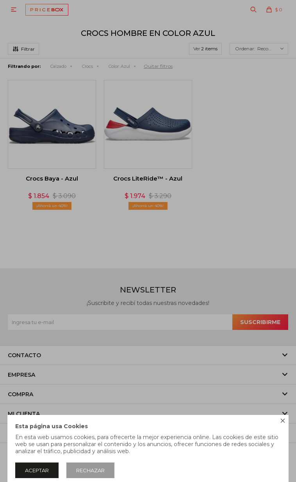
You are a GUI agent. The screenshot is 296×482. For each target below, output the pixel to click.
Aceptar (37, 470)
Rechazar (90, 470)
